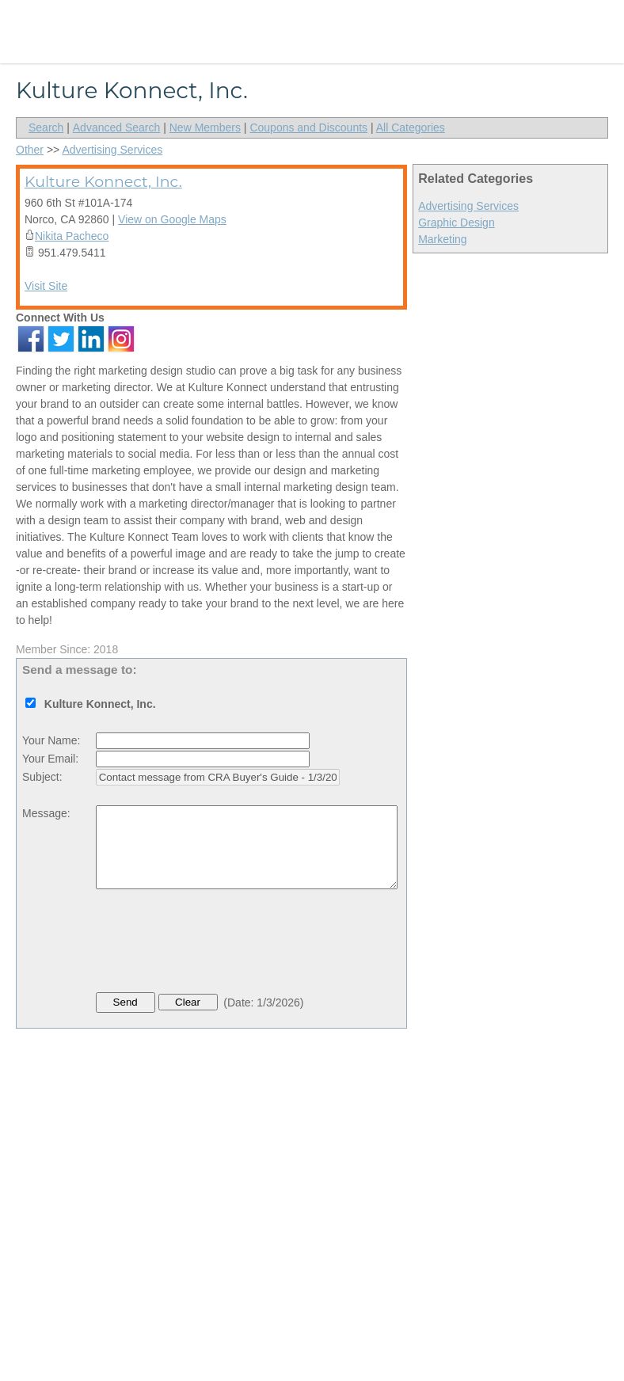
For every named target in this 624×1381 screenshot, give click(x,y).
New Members (205, 127)
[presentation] (216, 945)
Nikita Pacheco (71, 236)
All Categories (410, 127)
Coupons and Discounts (308, 127)
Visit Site (46, 286)
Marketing (442, 239)
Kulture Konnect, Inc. (103, 182)
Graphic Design (456, 222)
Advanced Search (117, 127)
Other (30, 149)
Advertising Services (468, 206)
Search (46, 127)
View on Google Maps (172, 219)
